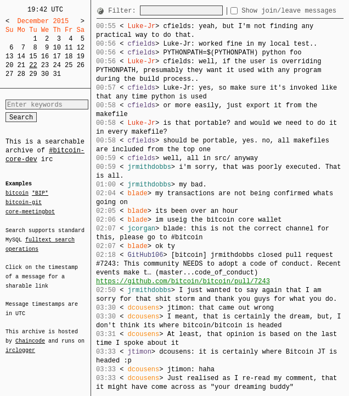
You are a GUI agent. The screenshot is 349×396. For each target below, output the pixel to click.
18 (68, 56)
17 (56, 56)
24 (56, 65)
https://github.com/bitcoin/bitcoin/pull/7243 (183, 281)
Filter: (124, 10)
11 (68, 47)
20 (9, 65)
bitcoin (17, 193)
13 (9, 56)
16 (45, 56)
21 (21, 65)
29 (33, 74)
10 (56, 47)
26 (81, 65)
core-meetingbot (30, 211)
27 (9, 74)
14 (21, 56)
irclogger (20, 343)
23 (45, 65)
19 (81, 56)
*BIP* (40, 193)
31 (56, 74)
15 (33, 56)
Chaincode (30, 334)
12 (81, 47)
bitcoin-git (23, 202)
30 (45, 74)
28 (21, 74)
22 (33, 65)
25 (68, 65)
